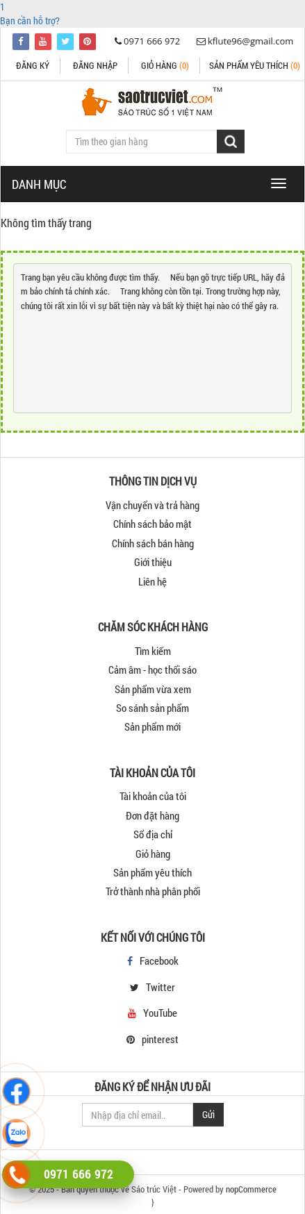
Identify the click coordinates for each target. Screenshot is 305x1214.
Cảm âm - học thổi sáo (152, 669)
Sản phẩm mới (152, 726)
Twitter (160, 987)
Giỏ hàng (165, 65)
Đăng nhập (95, 65)
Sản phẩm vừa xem (153, 689)
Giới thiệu (153, 562)
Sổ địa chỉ (152, 834)
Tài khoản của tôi (152, 796)
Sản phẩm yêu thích (152, 872)
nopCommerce (251, 1189)
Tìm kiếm (153, 651)
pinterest (160, 1039)
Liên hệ (152, 581)
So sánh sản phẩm (152, 708)
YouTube (160, 1013)
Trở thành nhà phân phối (153, 891)
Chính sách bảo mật (152, 524)
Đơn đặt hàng (152, 815)
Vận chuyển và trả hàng (152, 505)
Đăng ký (32, 65)
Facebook (159, 960)
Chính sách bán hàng (153, 543)
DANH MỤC (39, 184)
